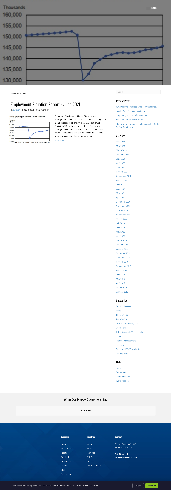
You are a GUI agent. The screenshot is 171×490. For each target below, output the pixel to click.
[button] (148, 8)
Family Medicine (94, 466)
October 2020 (122, 210)
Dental (89, 444)
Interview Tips (122, 315)
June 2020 (120, 227)
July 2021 (120, 184)
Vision (89, 448)
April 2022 (120, 163)
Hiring (118, 311)
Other (118, 336)
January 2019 (122, 292)
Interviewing (121, 319)
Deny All (138, 486)
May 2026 (120, 142)
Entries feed (121, 372)
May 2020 (120, 232)
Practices (65, 453)
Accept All (152, 486)
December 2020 (123, 202)
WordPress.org (122, 381)
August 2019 (121, 270)
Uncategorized (122, 353)
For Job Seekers (123, 306)
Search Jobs (66, 461)
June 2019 (120, 274)
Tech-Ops (91, 453)
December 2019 (123, 253)
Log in (118, 368)
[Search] (138, 92)
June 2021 (120, 189)
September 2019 (123, 266)
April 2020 (120, 236)
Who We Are (66, 448)
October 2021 (122, 172)
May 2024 (120, 146)
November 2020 (123, 206)
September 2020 (123, 215)
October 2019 (122, 262)
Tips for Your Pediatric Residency (130, 111)
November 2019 (123, 257)
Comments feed (123, 377)
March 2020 (121, 240)
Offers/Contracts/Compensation (130, 332)
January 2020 (122, 249)
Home (63, 444)
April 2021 (120, 197)
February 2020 (122, 245)
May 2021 (120, 193)
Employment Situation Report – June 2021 (45, 104)
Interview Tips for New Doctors (129, 119)
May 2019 (120, 279)
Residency (120, 345)
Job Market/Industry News (128, 323)
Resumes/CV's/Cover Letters (129, 349)
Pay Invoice (66, 474)
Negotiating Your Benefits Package (131, 115)
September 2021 (123, 176)
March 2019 (121, 287)
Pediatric (90, 461)
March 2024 (121, 150)
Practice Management (126, 341)
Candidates (66, 457)
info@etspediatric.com (126, 457)
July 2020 (120, 223)
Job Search (121, 328)
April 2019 (120, 283)
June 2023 (120, 159)
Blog (63, 470)
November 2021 (123, 167)
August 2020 (121, 219)
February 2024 (122, 155)
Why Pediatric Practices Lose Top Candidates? (136, 107)
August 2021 (121, 180)
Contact (64, 466)
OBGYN (90, 457)
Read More (59, 140)
